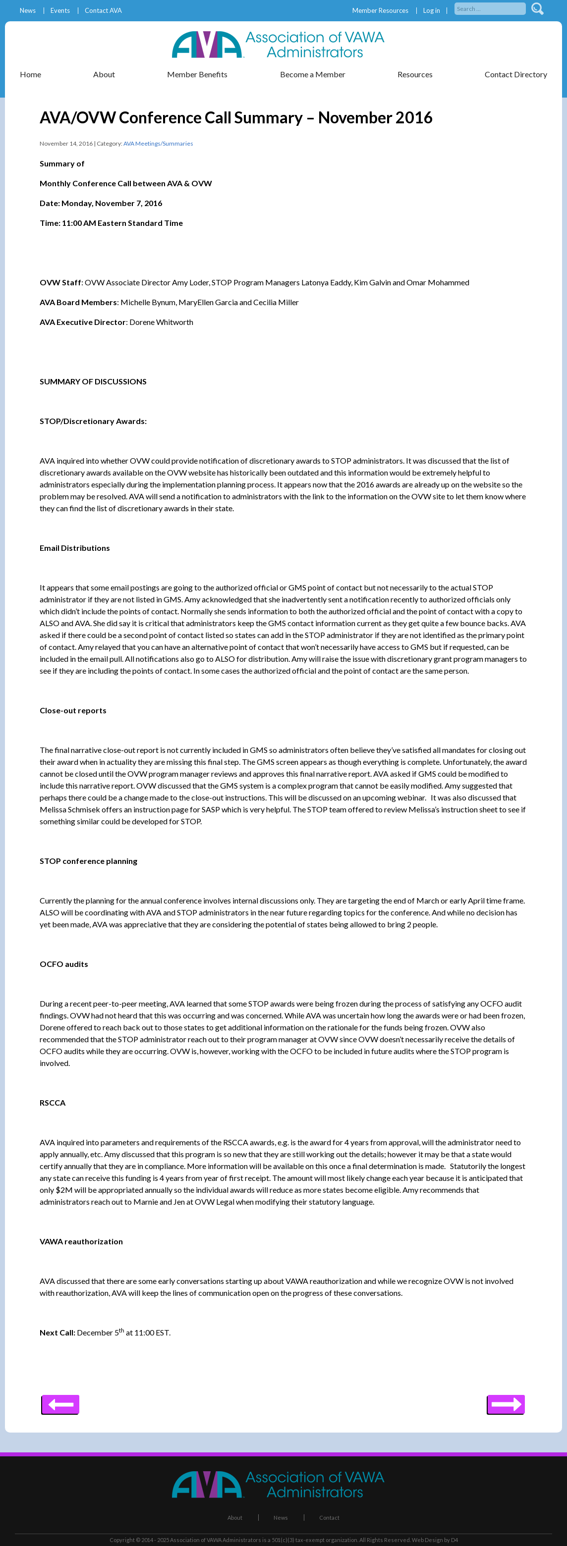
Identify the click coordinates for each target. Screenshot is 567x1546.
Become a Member (312, 74)
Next (60, 1401)
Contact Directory (516, 74)
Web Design (427, 1540)
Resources (415, 74)
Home (30, 74)
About (104, 74)
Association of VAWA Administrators (215, 1540)
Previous (506, 1401)
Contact (329, 1517)
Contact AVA (103, 10)
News (28, 10)
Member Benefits (197, 74)
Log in (431, 10)
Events (60, 10)
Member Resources (380, 10)
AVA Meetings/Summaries (158, 143)
